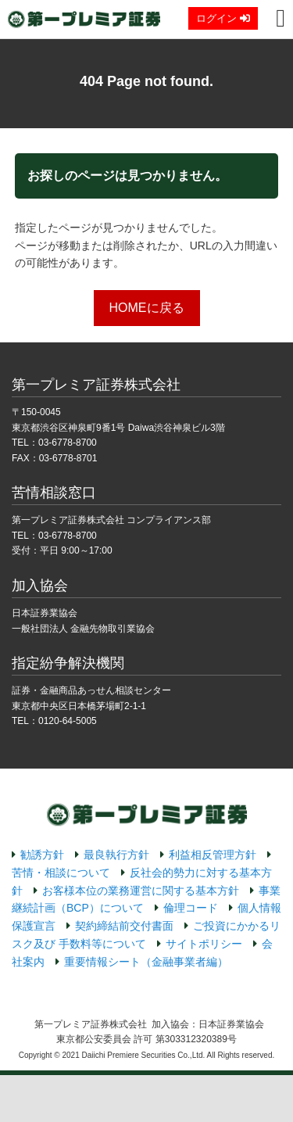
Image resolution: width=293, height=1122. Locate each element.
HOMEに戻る (146, 307)
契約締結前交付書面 (124, 925)
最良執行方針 (116, 854)
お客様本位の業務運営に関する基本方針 (140, 890)
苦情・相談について (61, 872)
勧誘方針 (42, 854)
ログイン (223, 18)
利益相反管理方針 (212, 854)
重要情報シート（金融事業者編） (146, 961)
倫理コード (190, 908)
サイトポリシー (204, 943)
